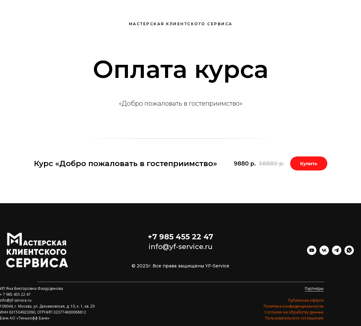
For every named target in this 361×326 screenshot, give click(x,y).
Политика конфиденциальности (294, 306)
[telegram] (336, 253)
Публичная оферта (306, 300)
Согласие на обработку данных (294, 312)
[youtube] (311, 253)
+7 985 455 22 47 (180, 236)
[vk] (324, 253)
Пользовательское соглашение (294, 318)
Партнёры (314, 288)
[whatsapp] (349, 253)
